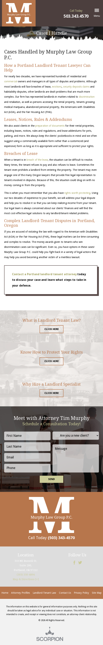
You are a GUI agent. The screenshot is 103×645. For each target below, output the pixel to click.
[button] (97, 13)
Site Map (97, 592)
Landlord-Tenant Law (44, 592)
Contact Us (65, 592)
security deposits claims (76, 86)
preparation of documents (50, 125)
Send (51, 479)
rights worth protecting (77, 192)
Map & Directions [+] (26, 579)
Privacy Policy (81, 592)
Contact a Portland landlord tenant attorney (44, 274)
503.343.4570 (76, 16)
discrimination (87, 96)
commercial (10, 81)
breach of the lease (37, 159)
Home (4, 592)
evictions (57, 86)
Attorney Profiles (20, 592)
